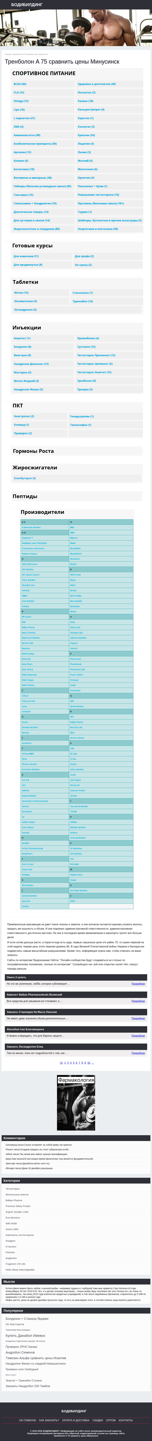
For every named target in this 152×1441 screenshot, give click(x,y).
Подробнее (138, 983)
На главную (27, 1420)
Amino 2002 (12, 1229)
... (93, 1063)
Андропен (11, 1258)
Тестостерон (13, 1188)
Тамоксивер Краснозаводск (18, 1330)
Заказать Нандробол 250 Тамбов (28, 1386)
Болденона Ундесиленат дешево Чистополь (25, 1341)
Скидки (98, 1420)
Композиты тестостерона (20, 1235)
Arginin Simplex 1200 (17, 1211)
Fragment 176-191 (15, 1264)
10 (88, 1063)
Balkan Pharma (14, 1200)
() (61, 1063)
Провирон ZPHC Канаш (21, 1346)
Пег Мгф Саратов (15, 1324)
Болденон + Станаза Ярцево (27, 1318)
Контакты (126, 1420)
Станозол (11, 1246)
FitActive (10, 1252)
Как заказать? (49, 1420)
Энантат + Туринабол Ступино (24, 1380)
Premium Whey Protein (18, 1206)
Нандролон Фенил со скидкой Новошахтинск (36, 1363)
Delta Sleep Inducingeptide (20, 1269)
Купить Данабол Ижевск (25, 1336)
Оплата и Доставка (75, 1420)
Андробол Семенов (20, 1352)
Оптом (111, 1420)
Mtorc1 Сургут (11, 1375)
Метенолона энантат (17, 1194)
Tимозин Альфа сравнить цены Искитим (36, 1358)
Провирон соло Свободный (22, 1369)
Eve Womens (13, 1217)
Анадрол (10, 1240)
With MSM (11, 1223)
